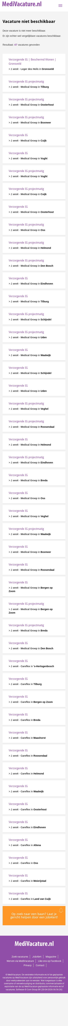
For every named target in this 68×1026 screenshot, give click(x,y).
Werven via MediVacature (20, 961)
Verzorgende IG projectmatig (26, 81)
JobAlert (36, 956)
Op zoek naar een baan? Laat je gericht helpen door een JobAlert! (34, 915)
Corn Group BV (34, 989)
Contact (40, 965)
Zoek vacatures (20, 956)
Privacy (28, 965)
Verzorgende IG (18, 135)
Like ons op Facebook (49, 961)
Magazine (51, 956)
